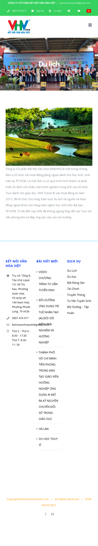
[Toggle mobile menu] (90, 25)
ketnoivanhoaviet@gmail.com (74, 3)
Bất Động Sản (76, 283)
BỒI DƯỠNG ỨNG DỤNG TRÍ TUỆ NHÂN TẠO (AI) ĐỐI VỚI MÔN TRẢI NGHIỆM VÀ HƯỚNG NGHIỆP (49, 321)
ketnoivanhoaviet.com (35, 499)
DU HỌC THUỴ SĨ (48, 442)
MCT (53, 505)
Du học (71, 276)
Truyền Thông (76, 295)
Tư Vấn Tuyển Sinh (79, 301)
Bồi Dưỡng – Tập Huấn (78, 310)
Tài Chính (73, 289)
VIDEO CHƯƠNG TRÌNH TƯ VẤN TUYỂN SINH (48, 281)
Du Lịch (72, 270)
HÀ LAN (44, 429)
